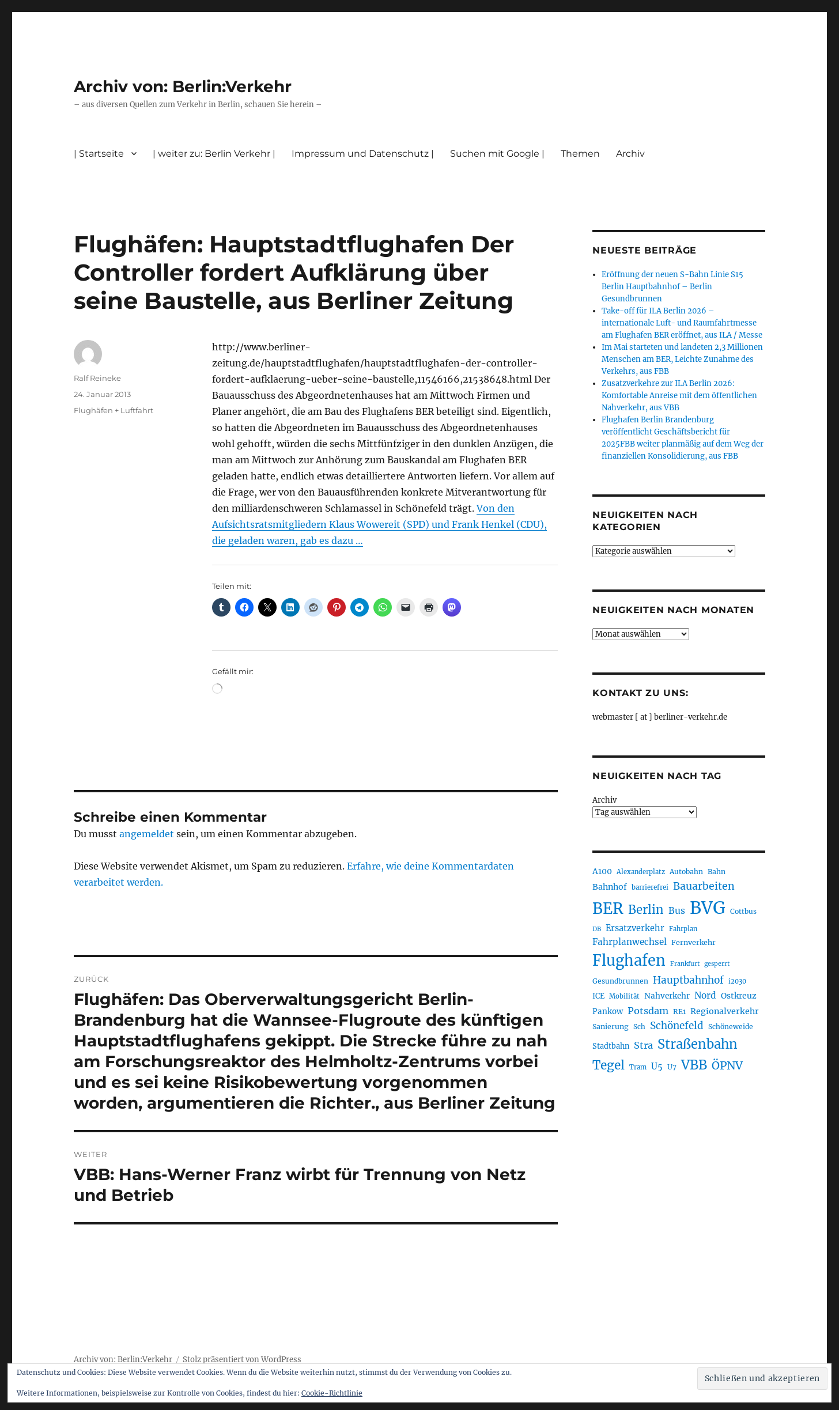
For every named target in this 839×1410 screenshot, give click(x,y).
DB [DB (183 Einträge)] (596, 929)
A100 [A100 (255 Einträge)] (602, 871)
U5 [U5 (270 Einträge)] (657, 1066)
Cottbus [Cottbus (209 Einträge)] (743, 911)
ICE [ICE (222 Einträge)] (598, 996)
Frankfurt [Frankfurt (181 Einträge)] (685, 963)
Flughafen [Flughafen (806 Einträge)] (629, 960)
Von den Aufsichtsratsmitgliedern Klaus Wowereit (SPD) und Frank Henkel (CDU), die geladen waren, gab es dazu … (379, 524)
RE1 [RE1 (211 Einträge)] (679, 1011)
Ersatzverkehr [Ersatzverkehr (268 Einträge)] (635, 928)
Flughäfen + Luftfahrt (113, 410)
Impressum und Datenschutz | (363, 153)
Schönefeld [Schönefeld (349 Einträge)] (677, 1025)
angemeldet (146, 834)
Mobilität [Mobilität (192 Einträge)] (624, 996)
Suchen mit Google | (497, 153)
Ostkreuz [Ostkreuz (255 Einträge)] (739, 996)
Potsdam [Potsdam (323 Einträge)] (648, 1010)
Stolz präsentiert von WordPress (242, 1359)
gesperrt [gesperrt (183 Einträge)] (717, 963)
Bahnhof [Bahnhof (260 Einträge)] (609, 887)
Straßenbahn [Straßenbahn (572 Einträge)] (697, 1044)
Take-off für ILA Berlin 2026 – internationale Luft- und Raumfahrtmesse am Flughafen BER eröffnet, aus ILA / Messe (682, 323)
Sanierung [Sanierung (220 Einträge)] (610, 1026)
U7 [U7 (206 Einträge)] (672, 1067)
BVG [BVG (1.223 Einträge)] (707, 907)
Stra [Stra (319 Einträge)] (643, 1045)
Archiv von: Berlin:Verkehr (183, 86)
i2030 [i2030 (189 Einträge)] (737, 981)
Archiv (630, 153)
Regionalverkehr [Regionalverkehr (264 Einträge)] (724, 1011)
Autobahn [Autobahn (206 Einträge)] (686, 871)
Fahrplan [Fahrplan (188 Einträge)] (683, 929)
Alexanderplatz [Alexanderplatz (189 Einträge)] (641, 872)
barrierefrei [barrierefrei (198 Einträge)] (650, 887)
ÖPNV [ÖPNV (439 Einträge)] (727, 1065)
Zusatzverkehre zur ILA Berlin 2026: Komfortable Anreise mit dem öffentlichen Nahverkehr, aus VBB (679, 396)
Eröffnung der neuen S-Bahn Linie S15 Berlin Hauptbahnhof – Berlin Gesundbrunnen (672, 287)
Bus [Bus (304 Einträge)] (676, 910)
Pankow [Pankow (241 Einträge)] (607, 1011)
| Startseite (99, 153)
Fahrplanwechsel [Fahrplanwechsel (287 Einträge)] (629, 941)
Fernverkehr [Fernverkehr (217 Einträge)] (693, 942)
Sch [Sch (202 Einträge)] (639, 1026)
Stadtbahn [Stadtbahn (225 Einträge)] (610, 1046)
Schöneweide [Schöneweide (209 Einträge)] (730, 1026)
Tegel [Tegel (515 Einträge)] (608, 1065)
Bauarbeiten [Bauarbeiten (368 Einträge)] (704, 886)
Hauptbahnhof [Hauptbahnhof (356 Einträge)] (688, 980)
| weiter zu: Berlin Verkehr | (214, 153)
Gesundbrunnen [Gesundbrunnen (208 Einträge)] (620, 981)
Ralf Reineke (97, 378)
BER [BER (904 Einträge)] (607, 908)
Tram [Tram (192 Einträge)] (638, 1067)
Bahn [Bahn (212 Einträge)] (716, 871)
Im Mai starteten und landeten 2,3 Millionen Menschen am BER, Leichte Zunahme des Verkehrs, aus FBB (682, 359)
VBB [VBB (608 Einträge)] (694, 1065)
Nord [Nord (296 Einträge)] (705, 995)
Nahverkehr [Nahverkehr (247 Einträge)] (667, 996)
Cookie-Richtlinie (331, 1393)
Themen (580, 153)
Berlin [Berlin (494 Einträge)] (646, 909)
